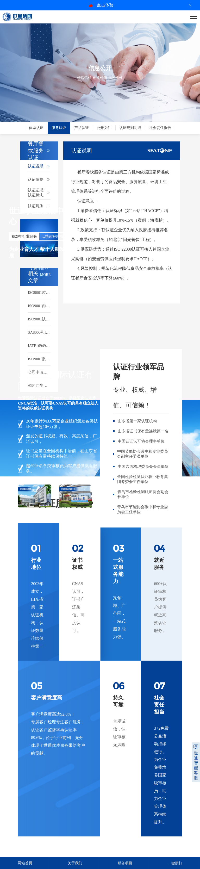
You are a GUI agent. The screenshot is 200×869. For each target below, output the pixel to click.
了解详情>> (39, 268)
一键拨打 (175, 863)
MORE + (45, 277)
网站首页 (25, 863)
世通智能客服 (196, 765)
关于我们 (75, 863)
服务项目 (125, 863)
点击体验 (101, 5)
